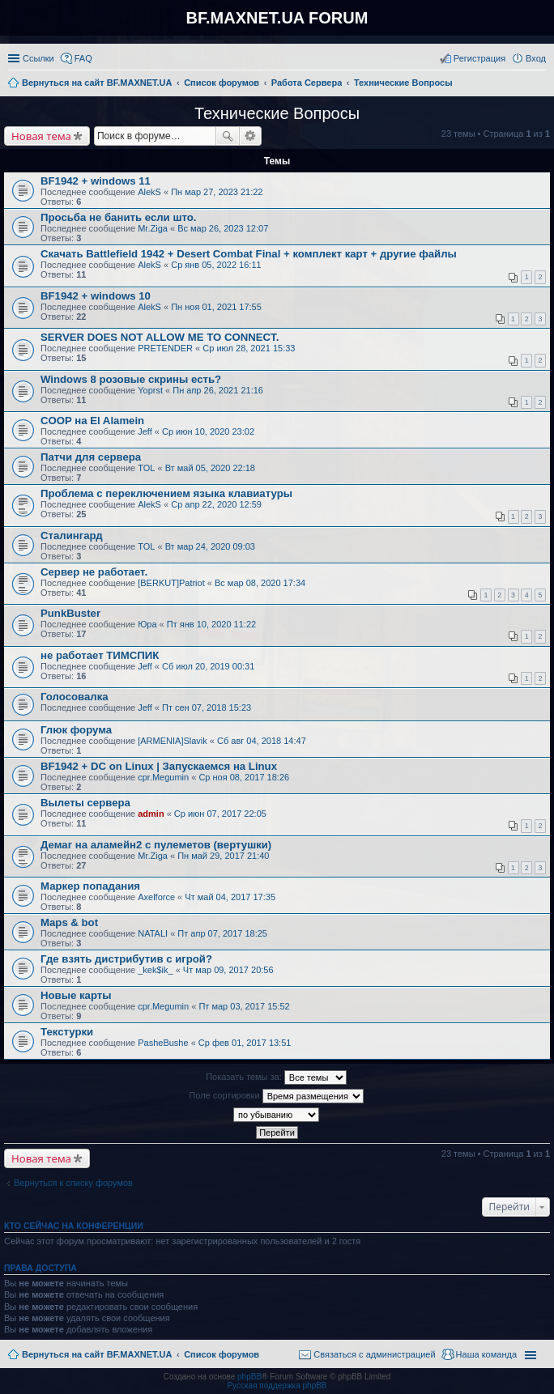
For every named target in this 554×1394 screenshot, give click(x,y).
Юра (147, 624)
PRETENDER (165, 348)
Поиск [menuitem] (541, 84)
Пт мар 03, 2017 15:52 (243, 1006)
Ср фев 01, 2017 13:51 (245, 1043)
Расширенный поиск (251, 136)
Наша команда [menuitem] (486, 1354)
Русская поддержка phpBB (276, 1385)
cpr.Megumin (163, 777)
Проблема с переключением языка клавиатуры (166, 493)
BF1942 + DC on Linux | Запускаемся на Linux (158, 766)
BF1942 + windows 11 (95, 181)
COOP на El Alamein (92, 420)
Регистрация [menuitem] (479, 58)
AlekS (149, 192)
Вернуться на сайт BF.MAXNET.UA (97, 1354)
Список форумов (221, 1354)
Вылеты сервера (85, 803)
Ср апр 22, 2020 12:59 (216, 504)
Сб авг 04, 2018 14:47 (261, 741)
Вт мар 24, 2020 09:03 (210, 546)
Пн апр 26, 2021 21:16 (218, 390)
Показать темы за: (276, 1077)
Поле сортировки (276, 1096)
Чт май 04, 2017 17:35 (230, 897)
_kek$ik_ (155, 970)
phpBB (249, 1376)
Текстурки (66, 1032)
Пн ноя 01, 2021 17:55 (216, 307)
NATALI (153, 933)
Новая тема (41, 136)
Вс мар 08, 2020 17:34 (260, 583)
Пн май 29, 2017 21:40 (223, 856)
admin (151, 813)
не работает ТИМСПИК (99, 655)
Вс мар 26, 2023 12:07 (222, 228)
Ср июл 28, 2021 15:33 (248, 348)
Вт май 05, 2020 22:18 (210, 468)
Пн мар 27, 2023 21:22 (216, 192)
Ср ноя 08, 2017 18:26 (243, 777)
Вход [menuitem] (536, 58)
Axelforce (156, 897)
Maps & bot (69, 922)
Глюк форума (76, 730)
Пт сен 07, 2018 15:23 (206, 707)
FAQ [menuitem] (83, 58)
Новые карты (75, 995)
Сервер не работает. (93, 572)
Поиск (227, 136)
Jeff (145, 431)
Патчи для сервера (90, 457)
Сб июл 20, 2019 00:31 (208, 666)
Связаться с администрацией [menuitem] (374, 1354)
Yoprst (150, 390)
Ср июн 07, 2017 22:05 (220, 813)
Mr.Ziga (153, 228)
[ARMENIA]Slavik (172, 741)
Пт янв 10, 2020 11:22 (211, 624)
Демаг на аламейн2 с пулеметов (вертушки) (155, 845)
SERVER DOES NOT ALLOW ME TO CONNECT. (159, 337)
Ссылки (38, 58)
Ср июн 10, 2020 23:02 (208, 431)
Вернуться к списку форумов (73, 1183)
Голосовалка (74, 697)
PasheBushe (163, 1043)
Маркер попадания (90, 886)
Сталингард (71, 535)
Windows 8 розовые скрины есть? (130, 379)
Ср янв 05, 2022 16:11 (216, 265)
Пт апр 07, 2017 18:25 (222, 933)
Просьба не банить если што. (118, 217)
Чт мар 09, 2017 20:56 (228, 970)
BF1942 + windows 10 (95, 296)
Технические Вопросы (277, 113)
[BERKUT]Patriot (171, 583)
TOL (146, 468)
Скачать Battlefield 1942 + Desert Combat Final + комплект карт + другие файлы (248, 254)
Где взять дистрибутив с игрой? (126, 959)
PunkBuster (70, 613)
